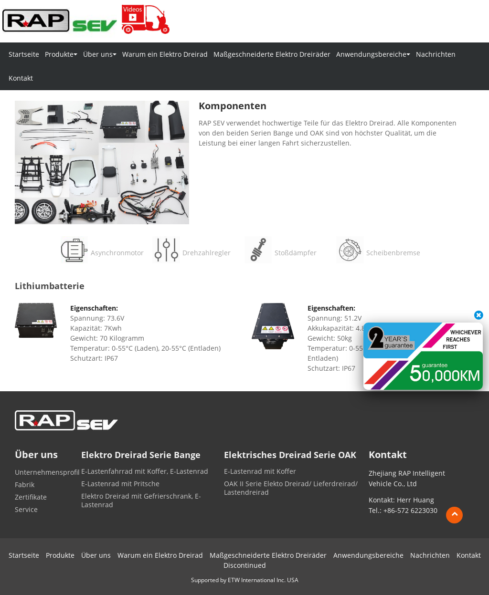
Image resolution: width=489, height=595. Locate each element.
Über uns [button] (100, 54)
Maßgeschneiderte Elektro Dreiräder (271, 54)
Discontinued (244, 565)
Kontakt (21, 78)
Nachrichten (436, 54)
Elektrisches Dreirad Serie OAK (290, 454)
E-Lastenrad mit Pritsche (120, 484)
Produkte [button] (61, 54)
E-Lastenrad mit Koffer (260, 471)
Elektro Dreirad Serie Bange (141, 454)
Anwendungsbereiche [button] (373, 54)
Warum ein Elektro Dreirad (165, 54)
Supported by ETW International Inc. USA (244, 580)
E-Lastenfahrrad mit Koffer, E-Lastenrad (144, 471)
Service (26, 509)
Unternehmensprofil (47, 472)
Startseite (24, 54)
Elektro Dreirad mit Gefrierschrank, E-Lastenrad (141, 500)
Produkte (60, 555)
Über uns (96, 555)
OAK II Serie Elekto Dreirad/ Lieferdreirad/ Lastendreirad (291, 488)
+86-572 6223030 (410, 510)
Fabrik (24, 484)
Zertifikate (31, 497)
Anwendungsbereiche (368, 555)
